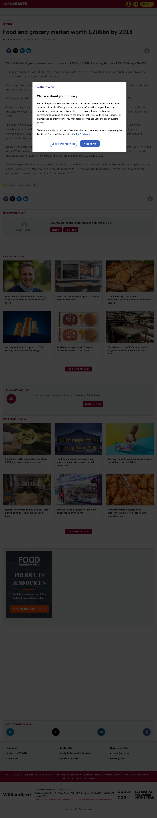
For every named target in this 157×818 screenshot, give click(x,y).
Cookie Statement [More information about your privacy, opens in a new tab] (82, 134)
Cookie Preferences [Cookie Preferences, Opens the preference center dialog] (63, 143)
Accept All (90, 143)
